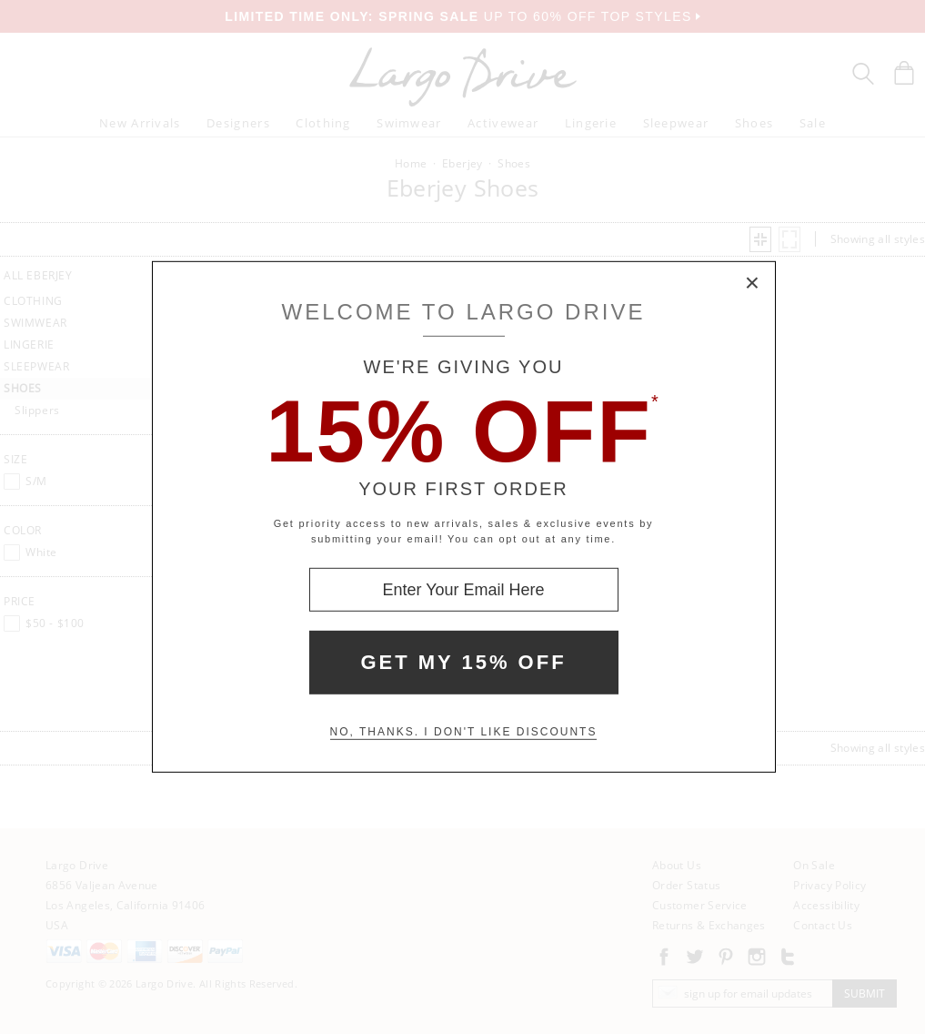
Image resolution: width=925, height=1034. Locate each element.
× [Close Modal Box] (753, 284)
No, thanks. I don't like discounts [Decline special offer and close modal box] (464, 731)
